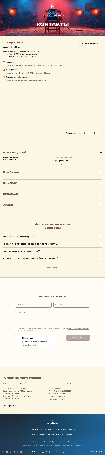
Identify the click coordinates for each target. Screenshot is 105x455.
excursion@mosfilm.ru (62, 164)
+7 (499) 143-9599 (13, 56)
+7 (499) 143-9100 (13, 54)
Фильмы (51, 434)
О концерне (34, 429)
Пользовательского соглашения (29, 330)
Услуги (34, 434)
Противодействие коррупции (72, 446)
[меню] (5, 5)
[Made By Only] (97, 452)
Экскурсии (42, 434)
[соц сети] (3, 452)
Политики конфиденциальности (78, 328)
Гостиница (69, 434)
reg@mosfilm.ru (14, 47)
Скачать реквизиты (12, 405)
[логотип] (52, 5)
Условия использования (31, 446)
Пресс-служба (61, 429)
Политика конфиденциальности (50, 446)
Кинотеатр (60, 434)
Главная (45, 15)
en (101, 5)
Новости (51, 429)
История (43, 429)
